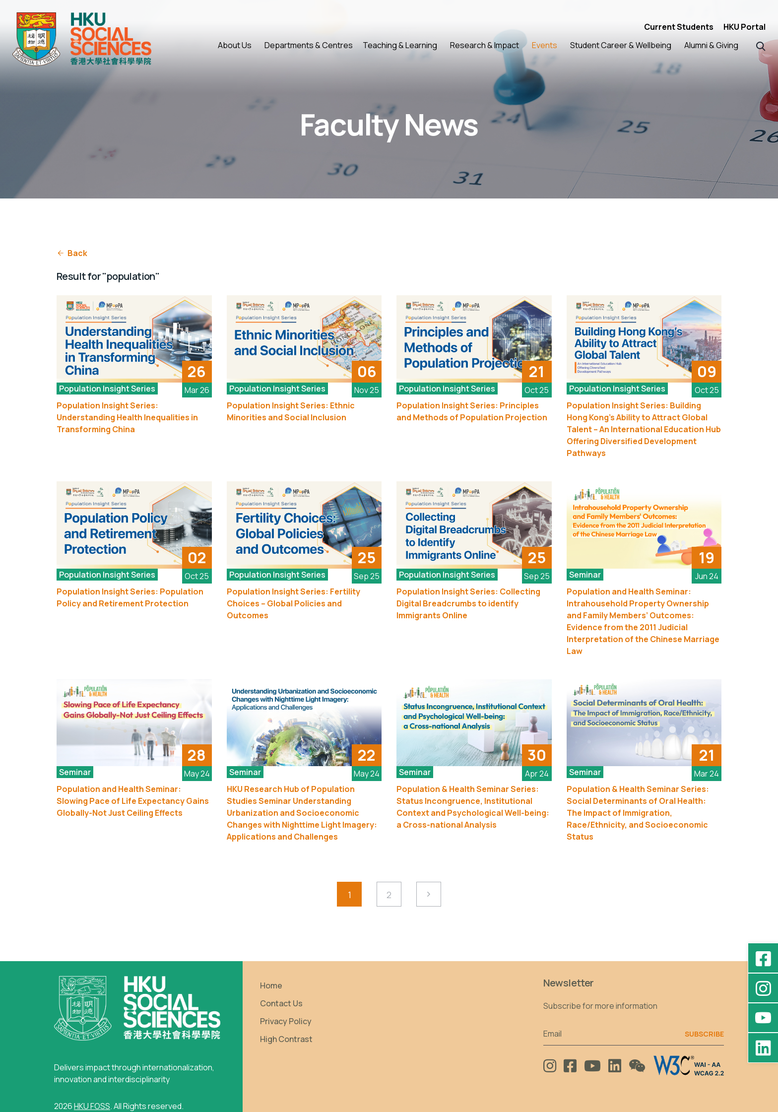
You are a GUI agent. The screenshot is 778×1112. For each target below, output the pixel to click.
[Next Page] (428, 894)
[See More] (134, 339)
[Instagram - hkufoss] (763, 988)
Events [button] (544, 45)
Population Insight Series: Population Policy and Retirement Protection (130, 597)
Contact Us (281, 1003)
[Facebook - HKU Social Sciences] (763, 958)
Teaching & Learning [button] (400, 45)
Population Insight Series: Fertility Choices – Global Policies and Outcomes (293, 603)
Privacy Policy (286, 1021)
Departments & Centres (308, 45)
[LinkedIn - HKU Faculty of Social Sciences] (763, 1047)
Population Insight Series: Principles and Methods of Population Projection (471, 411)
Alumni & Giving (711, 45)
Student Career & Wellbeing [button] (620, 45)
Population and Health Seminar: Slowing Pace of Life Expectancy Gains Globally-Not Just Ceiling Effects (133, 801)
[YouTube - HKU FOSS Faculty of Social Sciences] (763, 1018)
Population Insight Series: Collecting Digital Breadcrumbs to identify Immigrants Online (468, 603)
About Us (235, 45)
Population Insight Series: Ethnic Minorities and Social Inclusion (291, 411)
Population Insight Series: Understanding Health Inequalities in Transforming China (127, 417)
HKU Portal (744, 26)
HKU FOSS (92, 1106)
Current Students (678, 26)
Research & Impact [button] (484, 45)
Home (271, 985)
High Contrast (286, 1039)
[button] (761, 45)
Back (72, 253)
